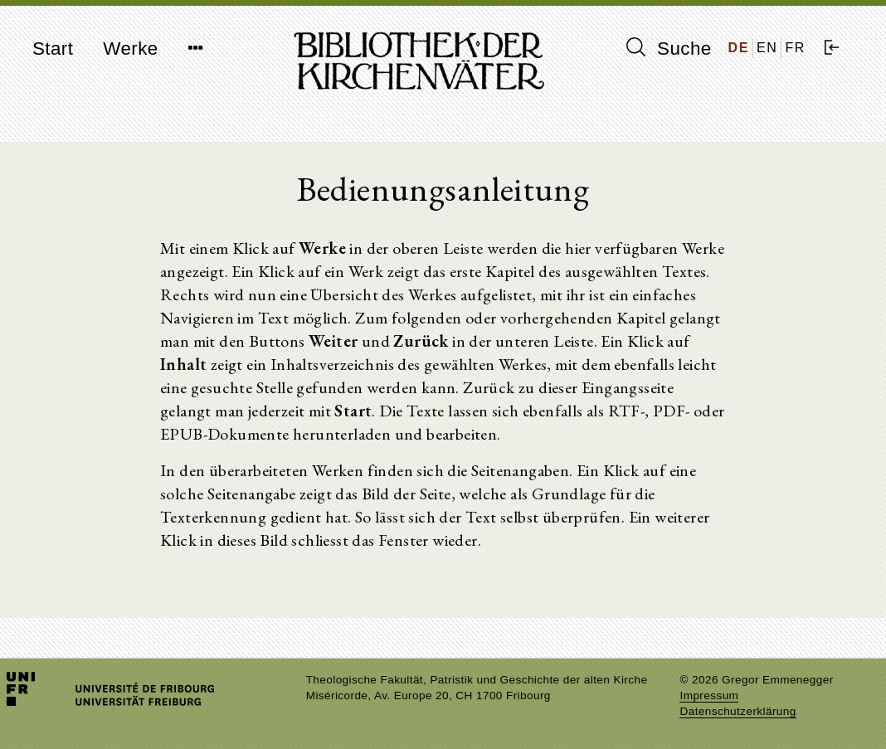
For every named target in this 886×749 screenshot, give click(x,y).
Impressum (708, 695)
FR (795, 48)
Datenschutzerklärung (737, 711)
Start (52, 48)
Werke (130, 48)
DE (738, 48)
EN (767, 48)
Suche (668, 48)
